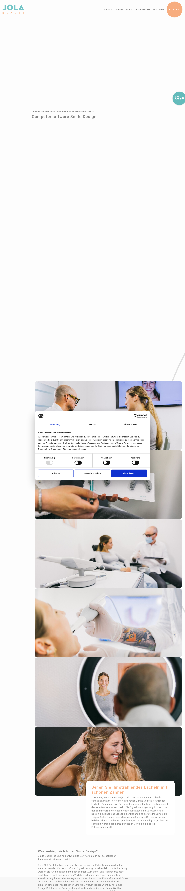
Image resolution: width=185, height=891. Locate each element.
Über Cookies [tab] (130, 424)
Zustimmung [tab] (54, 424)
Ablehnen (56, 473)
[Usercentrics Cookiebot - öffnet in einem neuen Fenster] (136, 416)
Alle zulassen (129, 473)
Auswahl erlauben (92, 473)
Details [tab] (92, 424)
